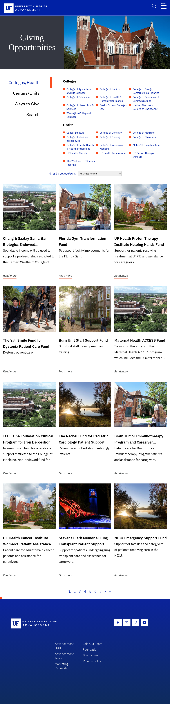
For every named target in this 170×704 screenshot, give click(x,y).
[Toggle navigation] (164, 6)
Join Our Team (93, 644)
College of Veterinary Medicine (111, 147)
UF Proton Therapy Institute (143, 155)
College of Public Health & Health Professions (80, 147)
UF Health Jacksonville (113, 153)
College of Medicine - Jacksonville (78, 139)
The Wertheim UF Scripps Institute (81, 163)
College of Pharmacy (144, 137)
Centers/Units (26, 93)
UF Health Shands (77, 153)
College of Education (78, 97)
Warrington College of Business (79, 115)
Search (33, 114)
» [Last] (110, 591)
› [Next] (105, 591)
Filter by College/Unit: (62, 173)
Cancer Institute (75, 132)
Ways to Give (27, 104)
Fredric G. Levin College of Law (114, 107)
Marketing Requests (61, 666)
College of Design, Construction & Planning (146, 91)
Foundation (90, 649)
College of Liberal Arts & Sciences (80, 107)
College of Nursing (110, 137)
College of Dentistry (111, 132)
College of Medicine (144, 132)
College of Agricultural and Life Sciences (79, 91)
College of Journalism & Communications (146, 99)
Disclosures (91, 655)
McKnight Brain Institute (146, 145)
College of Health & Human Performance (111, 99)
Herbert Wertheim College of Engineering (145, 107)
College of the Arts (110, 89)
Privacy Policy (92, 661)
